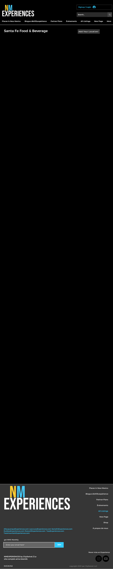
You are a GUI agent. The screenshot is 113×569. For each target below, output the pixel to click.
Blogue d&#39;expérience (97, 494)
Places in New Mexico (98, 488)
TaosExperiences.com (55, 531)
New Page (103, 517)
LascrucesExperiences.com (40, 529)
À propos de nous (100, 528)
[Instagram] (98, 558)
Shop (106, 523)
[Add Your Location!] (89, 31)
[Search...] (90, 14)
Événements (102, 505)
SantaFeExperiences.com (62, 529)
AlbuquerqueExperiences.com (16, 529)
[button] (11, 21)
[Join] (59, 545)
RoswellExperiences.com (35, 531)
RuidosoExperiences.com (14, 531)
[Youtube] (106, 558)
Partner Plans (102, 500)
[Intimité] (8, 566)
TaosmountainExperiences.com (17, 533)
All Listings (103, 511)
